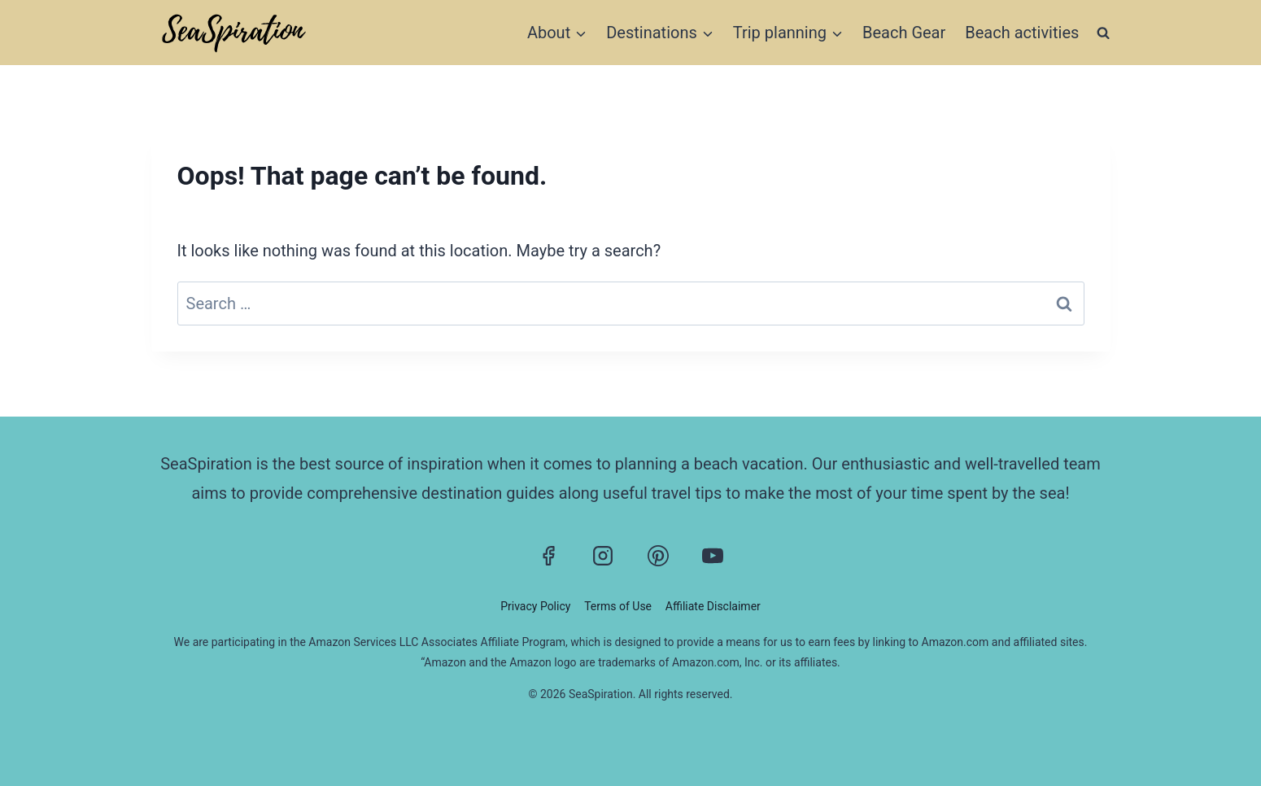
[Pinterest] (658, 556)
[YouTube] (713, 556)
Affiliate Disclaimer (713, 606)
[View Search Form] (1103, 32)
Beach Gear (903, 32)
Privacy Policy (535, 606)
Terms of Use (618, 606)
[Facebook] (548, 556)
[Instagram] (603, 556)
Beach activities (1022, 32)
